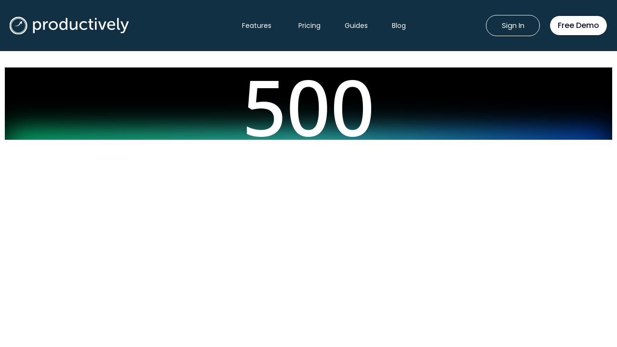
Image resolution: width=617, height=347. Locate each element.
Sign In (513, 25)
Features (256, 25)
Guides (356, 25)
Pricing (309, 25)
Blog (399, 25)
